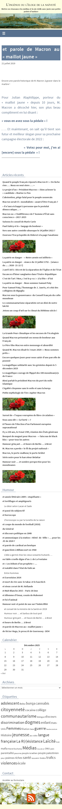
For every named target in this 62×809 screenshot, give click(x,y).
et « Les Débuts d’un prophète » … (19, 563)
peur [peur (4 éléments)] (3, 758)
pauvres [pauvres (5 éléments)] (17, 753)
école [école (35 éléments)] (21, 763)
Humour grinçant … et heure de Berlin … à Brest (27, 443)
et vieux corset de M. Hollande (17, 586)
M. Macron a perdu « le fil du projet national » (25, 448)
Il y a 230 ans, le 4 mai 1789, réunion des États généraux (30, 431)
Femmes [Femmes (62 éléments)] (13, 728)
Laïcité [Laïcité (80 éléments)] (49, 741)
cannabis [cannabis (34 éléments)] (42, 703)
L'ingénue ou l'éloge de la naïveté (31, 5)
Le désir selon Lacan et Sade (18, 506)
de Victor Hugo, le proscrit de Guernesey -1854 (25, 631)
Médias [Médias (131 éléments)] (29, 748)
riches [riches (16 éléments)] (18, 758)
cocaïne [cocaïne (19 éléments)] (30, 710)
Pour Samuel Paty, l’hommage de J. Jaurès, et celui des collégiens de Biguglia (30, 289)
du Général (8, 528)
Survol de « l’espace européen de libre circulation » (28, 415)
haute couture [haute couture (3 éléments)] (51, 729)
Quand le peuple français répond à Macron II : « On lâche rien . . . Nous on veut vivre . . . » (31, 183)
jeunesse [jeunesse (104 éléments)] (20, 735)
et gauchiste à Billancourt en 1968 (19, 549)
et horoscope (9, 514)
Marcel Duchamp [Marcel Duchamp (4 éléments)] (15, 748)
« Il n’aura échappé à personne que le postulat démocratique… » (25, 208)
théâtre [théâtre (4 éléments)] (43, 758)
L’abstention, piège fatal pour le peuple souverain (27, 197)
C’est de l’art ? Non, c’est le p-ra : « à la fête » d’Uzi (27, 278)
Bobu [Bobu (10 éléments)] (22, 703)
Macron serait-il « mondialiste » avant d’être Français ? (30, 201)
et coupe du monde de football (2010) (21, 524)
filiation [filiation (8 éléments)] (25, 728)
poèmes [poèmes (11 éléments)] (9, 758)
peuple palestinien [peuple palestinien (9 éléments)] (48, 753)
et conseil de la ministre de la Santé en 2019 (25, 609)
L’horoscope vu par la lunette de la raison (24, 519)
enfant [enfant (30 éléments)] (46, 722)
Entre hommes (11, 573)
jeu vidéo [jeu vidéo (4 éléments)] (34, 735)
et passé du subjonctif (13, 510)
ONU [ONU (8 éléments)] (47, 748)
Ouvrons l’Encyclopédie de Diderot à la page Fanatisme (30, 234)
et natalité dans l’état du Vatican (18, 568)
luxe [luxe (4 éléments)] (58, 742)
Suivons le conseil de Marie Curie (19, 221)
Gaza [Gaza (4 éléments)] (32, 729)
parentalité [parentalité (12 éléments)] (7, 753)
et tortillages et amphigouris (16, 501)
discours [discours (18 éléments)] (50, 716)
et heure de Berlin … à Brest (16, 622)
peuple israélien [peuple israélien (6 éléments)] (30, 753)
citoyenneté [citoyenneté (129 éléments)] (13, 709)
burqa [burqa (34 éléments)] (30, 703)
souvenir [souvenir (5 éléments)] (35, 758)
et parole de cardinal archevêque (19, 545)
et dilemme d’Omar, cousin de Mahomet (22, 595)
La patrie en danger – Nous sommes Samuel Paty (26, 283)
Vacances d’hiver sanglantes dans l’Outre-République (29, 274)
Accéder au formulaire (13, 780)
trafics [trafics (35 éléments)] (51, 757)
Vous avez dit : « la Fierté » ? (16, 419)
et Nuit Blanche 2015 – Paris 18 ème (20, 590)
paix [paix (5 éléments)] (52, 748)
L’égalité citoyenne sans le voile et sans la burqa (26, 388)
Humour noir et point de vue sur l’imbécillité (25, 604)
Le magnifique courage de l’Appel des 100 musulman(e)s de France (30, 374)
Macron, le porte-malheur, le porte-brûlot (23, 452)
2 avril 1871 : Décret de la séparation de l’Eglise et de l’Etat (31, 269)
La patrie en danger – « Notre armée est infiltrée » (27, 257)
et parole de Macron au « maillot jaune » (22, 626)
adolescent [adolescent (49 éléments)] (10, 703)
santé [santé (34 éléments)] (27, 757)
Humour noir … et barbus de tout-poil (23, 613)
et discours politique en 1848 (17, 533)
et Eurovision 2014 (11, 577)
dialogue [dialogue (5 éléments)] (41, 716)
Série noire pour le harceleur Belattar (21, 457)
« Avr (3, 673)
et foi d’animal (9, 599)
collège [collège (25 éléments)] (41, 710)
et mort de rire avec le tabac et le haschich (23, 581)
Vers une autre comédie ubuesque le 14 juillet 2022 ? (28, 230)
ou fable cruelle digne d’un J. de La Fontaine (24, 559)
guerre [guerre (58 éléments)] (40, 728)
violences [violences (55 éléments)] (9, 763)
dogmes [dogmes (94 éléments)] (32, 722)
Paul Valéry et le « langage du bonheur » (22, 226)
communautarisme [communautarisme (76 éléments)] (18, 716)
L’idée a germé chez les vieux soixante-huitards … (28, 554)
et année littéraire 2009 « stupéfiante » (21, 496)
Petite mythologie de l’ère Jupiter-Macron (23, 392)
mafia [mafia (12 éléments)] (4, 748)
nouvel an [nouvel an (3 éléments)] (40, 749)
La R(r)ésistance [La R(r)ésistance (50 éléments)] (29, 741)
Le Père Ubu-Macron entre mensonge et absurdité (27, 345)
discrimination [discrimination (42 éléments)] (12, 722)
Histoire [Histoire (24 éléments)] (6, 735)
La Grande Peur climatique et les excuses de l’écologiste (30, 333)
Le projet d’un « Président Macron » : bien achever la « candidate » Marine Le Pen (29, 191)
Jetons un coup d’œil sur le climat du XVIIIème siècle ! (29, 310)
